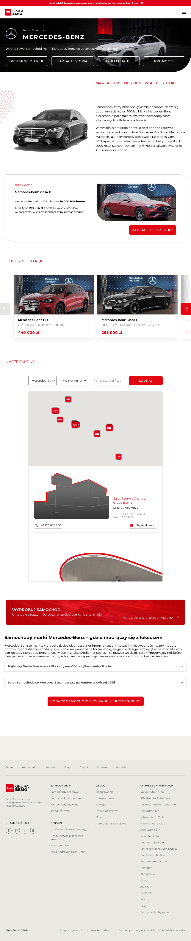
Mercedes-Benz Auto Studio (158, 849)
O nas (9, 767)
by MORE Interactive (173, 930)
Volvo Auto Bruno (152, 792)
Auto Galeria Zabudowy (111, 823)
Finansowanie (104, 792)
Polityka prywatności (72, 930)
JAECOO (146, 886)
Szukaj (146, 380)
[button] (186, 309)
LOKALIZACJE (118, 61)
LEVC (143, 905)
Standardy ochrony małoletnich (137, 930)
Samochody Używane (154, 912)
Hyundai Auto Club (152, 823)
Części (84, 767)
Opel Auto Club (150, 836)
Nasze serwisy (60, 845)
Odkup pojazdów (107, 811)
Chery (144, 880)
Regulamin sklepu (101, 930)
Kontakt (102, 767)
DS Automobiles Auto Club (158, 804)
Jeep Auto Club (150, 830)
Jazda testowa (73, 61)
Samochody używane (64, 804)
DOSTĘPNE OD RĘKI (27, 61)
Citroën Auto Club (152, 817)
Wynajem (102, 804)
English (121, 767)
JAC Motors (148, 874)
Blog (67, 767)
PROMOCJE (164, 61)
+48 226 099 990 (50, 525)
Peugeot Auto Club (152, 842)
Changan (146, 868)
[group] (53, 307)
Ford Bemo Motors (152, 855)
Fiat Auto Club (149, 811)
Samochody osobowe (65, 792)
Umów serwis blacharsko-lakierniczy (67, 837)
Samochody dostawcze (66, 798)
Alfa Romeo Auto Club (155, 798)
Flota (99, 817)
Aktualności (29, 767)
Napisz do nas (145, 525)
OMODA (145, 893)
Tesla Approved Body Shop (68, 851)
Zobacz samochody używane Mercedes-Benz (96, 701)
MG (142, 899)
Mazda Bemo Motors (154, 861)
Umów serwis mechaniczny (68, 829)
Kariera (50, 767)
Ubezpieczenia (105, 798)
